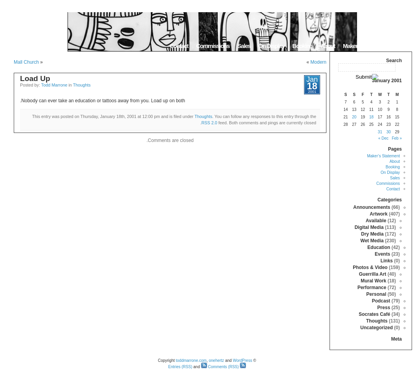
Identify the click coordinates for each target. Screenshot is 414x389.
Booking (302, 45)
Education (378, 247)
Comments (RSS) (220, 367)
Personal (376, 294)
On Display (271, 45)
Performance (371, 287)
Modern (318, 62)
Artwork (378, 214)
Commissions (212, 45)
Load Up (35, 78)
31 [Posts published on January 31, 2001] (380, 132)
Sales (243, 45)
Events (382, 254)
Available (376, 220)
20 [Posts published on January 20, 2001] (354, 117)
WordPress (242, 360)
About (328, 45)
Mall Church (26, 62)
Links (387, 261)
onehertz (216, 360)
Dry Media (372, 234)
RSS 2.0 (209, 122)
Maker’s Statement (365, 45)
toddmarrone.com (191, 360)
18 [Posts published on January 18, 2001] (371, 117)
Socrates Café (374, 314)
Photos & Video (370, 267)
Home (402, 45)
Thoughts (82, 85)
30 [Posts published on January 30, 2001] (389, 132)
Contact (179, 45)
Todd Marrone (54, 85)
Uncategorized (376, 327)
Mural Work (373, 281)
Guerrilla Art (373, 274)
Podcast (381, 301)
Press (383, 307)
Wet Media (372, 240)
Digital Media (369, 227)
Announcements (371, 207)
